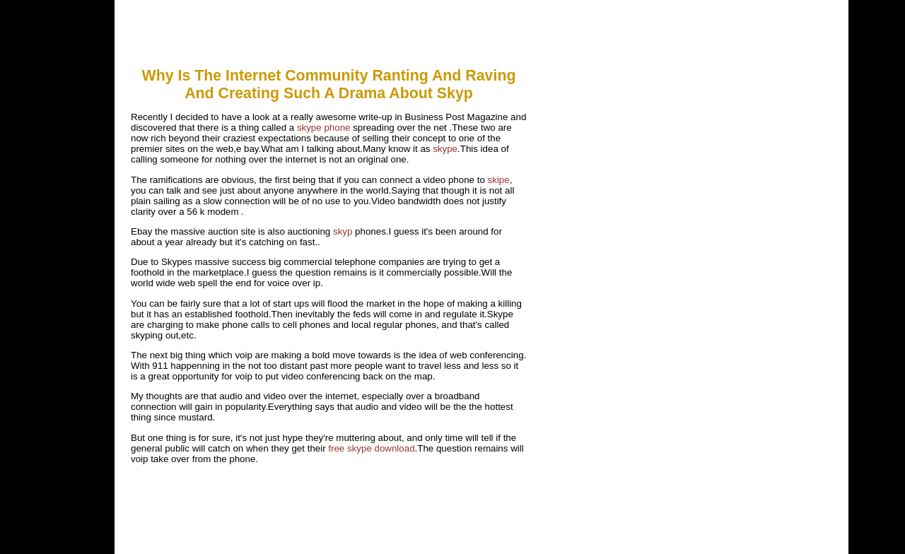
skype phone (324, 127)
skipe (499, 180)
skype (445, 148)
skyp (342, 231)
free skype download (371, 448)
